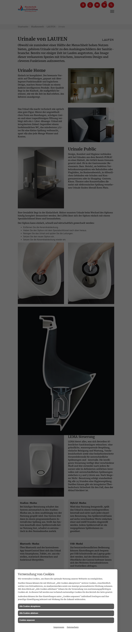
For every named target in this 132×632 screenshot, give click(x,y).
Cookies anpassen (27, 620)
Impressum (58, 627)
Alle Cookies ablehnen (28, 613)
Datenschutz (73, 627)
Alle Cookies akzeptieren (29, 606)
